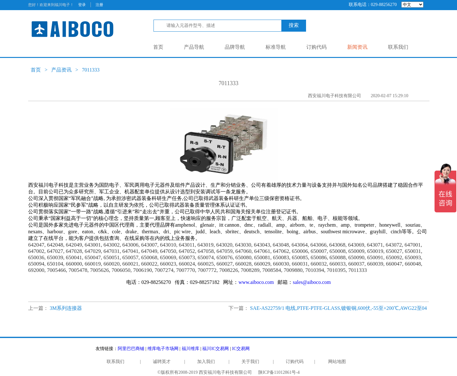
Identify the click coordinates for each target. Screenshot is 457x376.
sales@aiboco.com (312, 282)
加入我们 (206, 361)
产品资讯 (61, 69)
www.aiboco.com (256, 282)
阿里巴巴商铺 (131, 348)
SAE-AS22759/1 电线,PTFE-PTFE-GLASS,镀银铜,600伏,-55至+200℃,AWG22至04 (338, 308)
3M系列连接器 (66, 308)
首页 (158, 47)
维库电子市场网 (162, 348)
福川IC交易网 (215, 348)
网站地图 (337, 361)
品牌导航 (235, 47)
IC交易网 (241, 348)
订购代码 (316, 47)
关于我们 (250, 361)
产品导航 (194, 47)
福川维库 (190, 348)
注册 (99, 5)
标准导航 (276, 47)
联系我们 (398, 47)
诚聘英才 (162, 361)
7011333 (90, 69)
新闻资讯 (357, 47)
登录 (82, 5)
